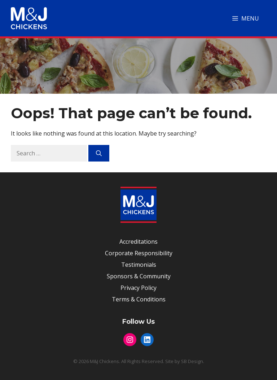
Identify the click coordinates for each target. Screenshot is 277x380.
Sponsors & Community (139, 276)
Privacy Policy (138, 288)
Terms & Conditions (139, 299)
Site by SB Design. (184, 361)
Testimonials (138, 265)
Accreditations (138, 242)
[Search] (98, 153)
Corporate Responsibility (138, 253)
